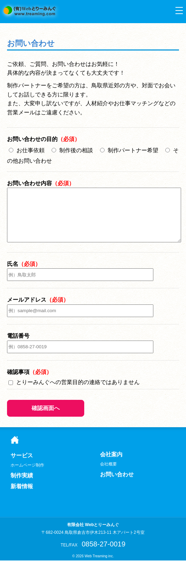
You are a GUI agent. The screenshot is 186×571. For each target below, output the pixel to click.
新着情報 (22, 497)
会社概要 (108, 474)
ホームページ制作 (27, 475)
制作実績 (22, 486)
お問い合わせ (31, 43)
